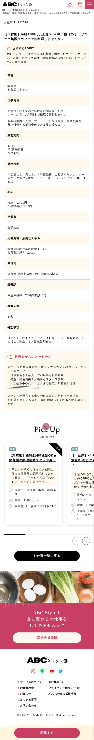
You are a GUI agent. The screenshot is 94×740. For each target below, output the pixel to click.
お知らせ (25, 693)
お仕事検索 (27, 687)
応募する (47, 733)
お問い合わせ (28, 705)
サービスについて (31, 682)
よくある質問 (28, 699)
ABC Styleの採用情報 (62, 693)
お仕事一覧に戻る (47, 555)
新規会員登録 (47, 637)
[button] (86, 541)
